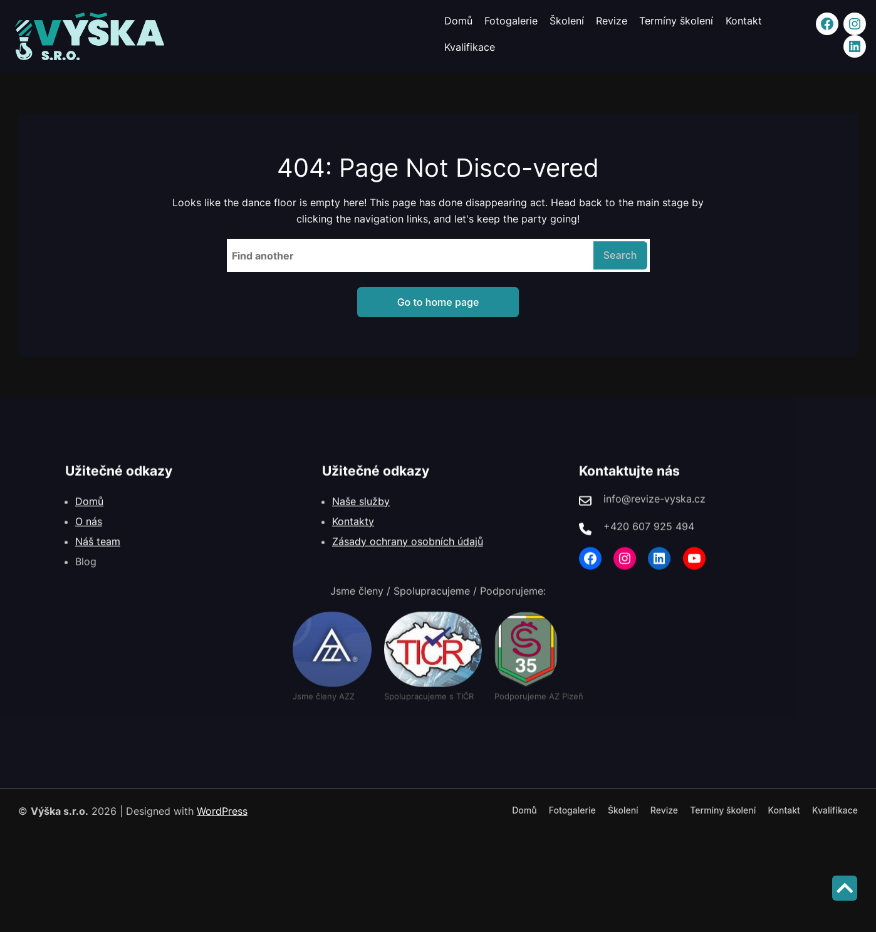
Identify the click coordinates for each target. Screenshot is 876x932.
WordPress (222, 811)
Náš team (97, 561)
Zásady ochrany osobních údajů (407, 561)
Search (620, 255)
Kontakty (353, 541)
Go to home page (438, 302)
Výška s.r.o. (59, 811)
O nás (88, 541)
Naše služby (361, 521)
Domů (89, 521)
